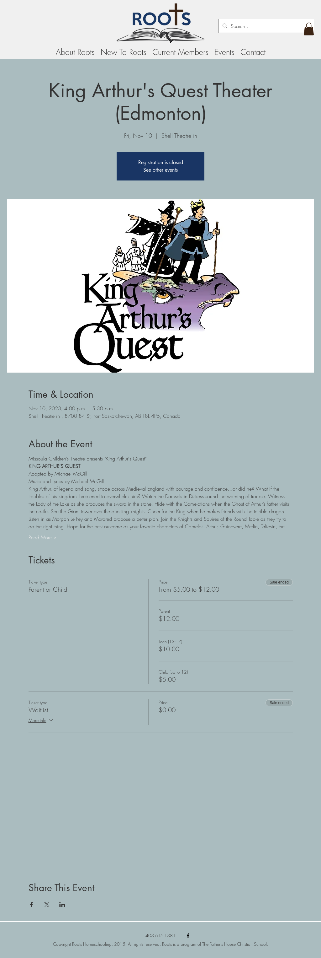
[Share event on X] (47, 904)
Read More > (42, 537)
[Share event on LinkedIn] (62, 904)
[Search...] (266, 26)
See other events (160, 170)
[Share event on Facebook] (31, 904)
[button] (308, 29)
